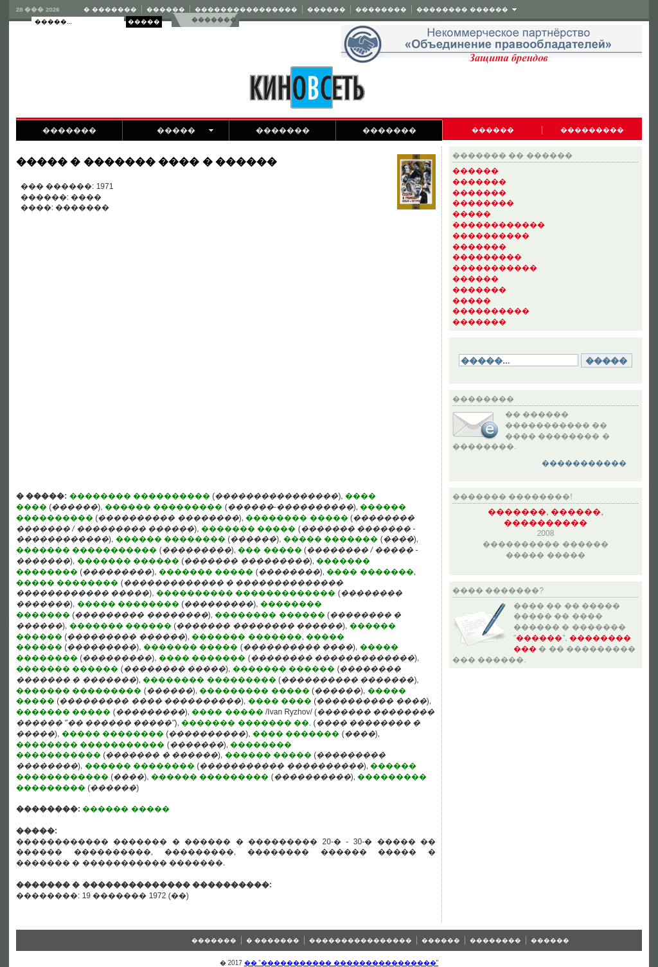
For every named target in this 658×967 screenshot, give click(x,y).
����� (176, 130)
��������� (592, 130)
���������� (490, 235)
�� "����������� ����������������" (341, 962)
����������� (494, 267)
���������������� (246, 9)
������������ (498, 224)
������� (213, 19)
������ (166, 9)
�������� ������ (462, 9)
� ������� (110, 9)
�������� (381, 9)
